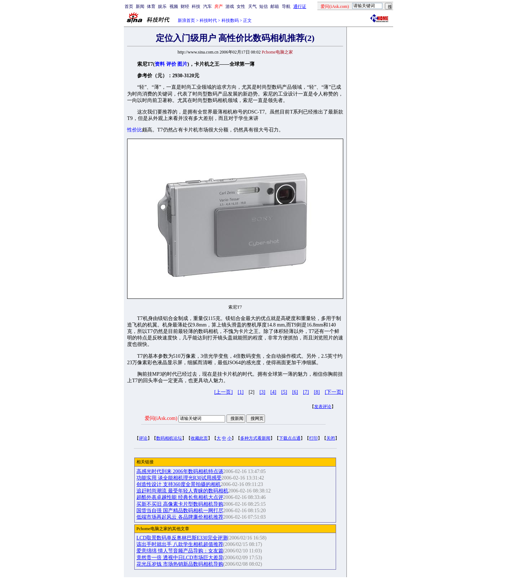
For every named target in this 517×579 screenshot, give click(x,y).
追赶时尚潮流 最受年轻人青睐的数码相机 (182, 491)
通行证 (299, 6)
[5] (284, 392)
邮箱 (274, 6)
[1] (240, 392)
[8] (317, 392)
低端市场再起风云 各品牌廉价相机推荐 (179, 517)
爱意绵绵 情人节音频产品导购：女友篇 (179, 550)
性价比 (134, 130)
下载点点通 (290, 438)
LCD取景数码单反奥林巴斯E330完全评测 (182, 538)
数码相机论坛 (169, 438)
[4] (273, 392)
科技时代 (208, 20)
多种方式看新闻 (255, 438)
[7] (306, 392)
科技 (196, 6)
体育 (151, 6)
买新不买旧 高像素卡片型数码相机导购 (179, 504)
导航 (286, 6)
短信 (263, 6)
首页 (129, 6)
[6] (295, 392)
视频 (173, 6)
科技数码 (230, 20)
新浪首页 (186, 20)
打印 (313, 438)
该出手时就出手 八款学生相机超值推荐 (179, 544)
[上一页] (223, 392)
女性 (241, 6)
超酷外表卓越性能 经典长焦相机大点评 (179, 497)
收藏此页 (199, 438)
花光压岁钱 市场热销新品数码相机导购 (179, 564)
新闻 (140, 6)
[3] (262, 392)
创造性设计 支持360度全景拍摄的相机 (178, 484)
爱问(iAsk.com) (161, 418)
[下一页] (334, 392)
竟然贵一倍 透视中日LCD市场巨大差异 (179, 557)
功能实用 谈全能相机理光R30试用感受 (179, 478)
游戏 (229, 6)
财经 (185, 6)
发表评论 (322, 406)
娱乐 (162, 6)
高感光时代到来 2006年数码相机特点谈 (179, 471)
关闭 (330, 438)
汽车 (207, 6)
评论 (143, 438)
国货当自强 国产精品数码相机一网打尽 (179, 510)
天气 (252, 6)
